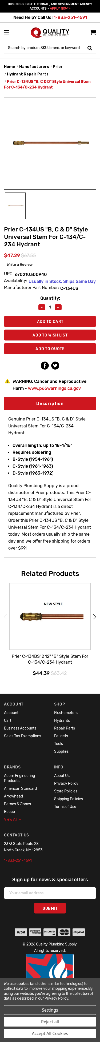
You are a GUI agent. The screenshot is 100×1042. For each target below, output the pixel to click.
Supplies (61, 751)
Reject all (50, 1022)
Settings (50, 1010)
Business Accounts (20, 728)
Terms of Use (65, 806)
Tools (58, 744)
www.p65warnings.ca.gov (54, 388)
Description (50, 403)
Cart (7, 720)
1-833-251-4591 (70, 17)
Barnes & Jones (17, 804)
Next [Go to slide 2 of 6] (94, 616)
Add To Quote (50, 349)
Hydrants (62, 720)
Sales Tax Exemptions (22, 736)
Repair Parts (64, 728)
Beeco (9, 811)
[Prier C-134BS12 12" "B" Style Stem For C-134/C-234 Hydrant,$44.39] (50, 616)
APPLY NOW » (60, 8)
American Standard (20, 788)
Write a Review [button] (20, 264)
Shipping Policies (68, 799)
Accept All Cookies (50, 1033)
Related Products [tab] (50, 574)
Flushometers (66, 713)
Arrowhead (13, 796)
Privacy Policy (66, 783)
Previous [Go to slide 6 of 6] (5, 616)
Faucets (61, 736)
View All (12, 819)
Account (11, 713)
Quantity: (50, 298)
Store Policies (65, 791)
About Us (62, 776)
